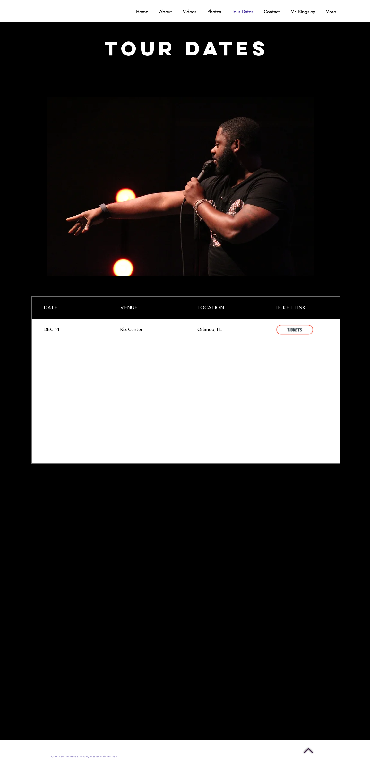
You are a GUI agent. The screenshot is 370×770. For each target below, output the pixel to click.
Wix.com (112, 756)
